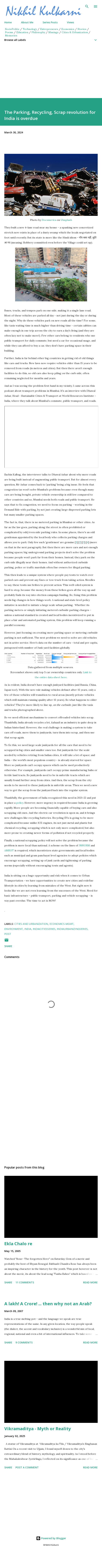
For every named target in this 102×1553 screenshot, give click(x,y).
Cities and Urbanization (31, 924)
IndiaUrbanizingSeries (72, 929)
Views (70, 22)
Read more (90, 1282)
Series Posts (50, 22)
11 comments (24, 1282)
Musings (53, 32)
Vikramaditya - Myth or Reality (37, 1428)
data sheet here (57, 677)
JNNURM (84, 845)
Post (7, 934)
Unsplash (66, 220)
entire (44, 677)
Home (8, 22)
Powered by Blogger (51, 1538)
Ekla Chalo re (18, 1243)
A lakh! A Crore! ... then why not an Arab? (48, 1304)
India (27, 929)
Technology (30, 29)
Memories (11, 35)
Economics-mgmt (61, 924)
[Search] (87, 6)
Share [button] (8, 946)
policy (19, 802)
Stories (82, 29)
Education (22, 32)
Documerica (49, 220)
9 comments (24, 1342)
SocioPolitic (12, 29)
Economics (67, 29)
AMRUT (9, 850)
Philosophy (38, 32)
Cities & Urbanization (75, 32)
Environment (13, 929)
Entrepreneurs (49, 29)
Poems (9, 32)
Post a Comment (27, 1467)
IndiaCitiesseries (44, 929)
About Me (27, 22)
